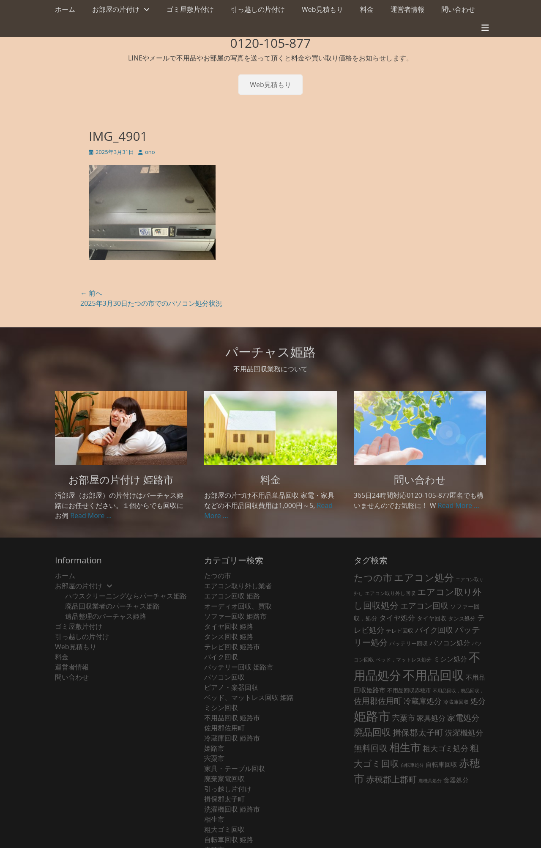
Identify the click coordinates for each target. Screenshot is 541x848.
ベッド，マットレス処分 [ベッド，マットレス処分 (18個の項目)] (404, 659)
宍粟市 (214, 758)
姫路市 (214, 748)
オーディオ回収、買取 (238, 606)
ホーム (65, 9)
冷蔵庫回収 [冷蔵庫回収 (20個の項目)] (456, 701)
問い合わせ (458, 9)
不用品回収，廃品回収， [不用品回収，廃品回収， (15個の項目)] (458, 691)
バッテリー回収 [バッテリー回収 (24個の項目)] (408, 643)
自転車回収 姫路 (228, 839)
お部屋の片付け (115, 9)
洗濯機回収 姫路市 (232, 809)
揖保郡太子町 (224, 799)
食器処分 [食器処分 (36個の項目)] (456, 780)
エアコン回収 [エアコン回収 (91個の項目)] (424, 605)
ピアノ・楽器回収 (231, 687)
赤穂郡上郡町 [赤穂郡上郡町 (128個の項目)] (391, 779)
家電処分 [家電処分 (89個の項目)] (463, 717)
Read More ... (91, 515)
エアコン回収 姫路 (232, 596)
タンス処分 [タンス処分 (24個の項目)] (461, 618)
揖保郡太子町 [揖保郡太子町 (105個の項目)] (418, 732)
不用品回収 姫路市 (232, 717)
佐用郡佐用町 (224, 728)
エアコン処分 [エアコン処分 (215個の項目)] (424, 577)
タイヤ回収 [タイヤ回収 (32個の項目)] (431, 618)
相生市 (214, 819)
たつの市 (217, 575)
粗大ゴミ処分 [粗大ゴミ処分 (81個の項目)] (445, 748)
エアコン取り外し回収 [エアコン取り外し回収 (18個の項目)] (390, 593)
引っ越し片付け (227, 788)
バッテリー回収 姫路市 (238, 667)
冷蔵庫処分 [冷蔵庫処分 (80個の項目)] (423, 700)
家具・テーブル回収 (234, 768)
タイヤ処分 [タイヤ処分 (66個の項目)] (397, 617)
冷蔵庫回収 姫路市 (232, 738)
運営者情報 (407, 9)
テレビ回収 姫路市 (232, 646)
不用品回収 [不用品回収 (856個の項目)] (433, 675)
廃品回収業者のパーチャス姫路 (112, 606)
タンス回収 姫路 (228, 636)
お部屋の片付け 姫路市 (121, 479)
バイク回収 (221, 656)
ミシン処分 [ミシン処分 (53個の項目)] (450, 659)
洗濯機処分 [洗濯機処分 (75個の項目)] (464, 732)
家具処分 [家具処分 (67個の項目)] (431, 718)
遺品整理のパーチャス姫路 (105, 616)
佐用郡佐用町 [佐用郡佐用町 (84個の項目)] (378, 700)
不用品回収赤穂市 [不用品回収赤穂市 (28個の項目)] (409, 690)
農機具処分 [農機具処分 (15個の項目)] (430, 781)
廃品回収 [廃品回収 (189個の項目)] (372, 731)
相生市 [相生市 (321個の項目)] (405, 747)
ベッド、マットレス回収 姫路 (249, 697)
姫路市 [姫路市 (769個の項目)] (372, 716)
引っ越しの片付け (258, 9)
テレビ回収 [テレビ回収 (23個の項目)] (399, 630)
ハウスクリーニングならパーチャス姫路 (126, 596)
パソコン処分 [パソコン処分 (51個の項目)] (449, 643)
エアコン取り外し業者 (238, 585)
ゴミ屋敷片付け (190, 9)
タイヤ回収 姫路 (228, 626)
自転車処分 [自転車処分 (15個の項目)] (412, 765)
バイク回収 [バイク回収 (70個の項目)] (434, 630)
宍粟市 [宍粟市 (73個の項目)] (403, 718)
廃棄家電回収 (224, 778)
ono (150, 152)
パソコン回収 (224, 677)
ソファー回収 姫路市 (235, 616)
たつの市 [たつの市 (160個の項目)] (373, 577)
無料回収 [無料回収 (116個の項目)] (371, 748)
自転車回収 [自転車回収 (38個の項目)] (441, 764)
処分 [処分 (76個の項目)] (478, 701)
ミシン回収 (221, 707)
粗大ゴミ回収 (224, 829)
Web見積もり (322, 9)
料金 (367, 9)
